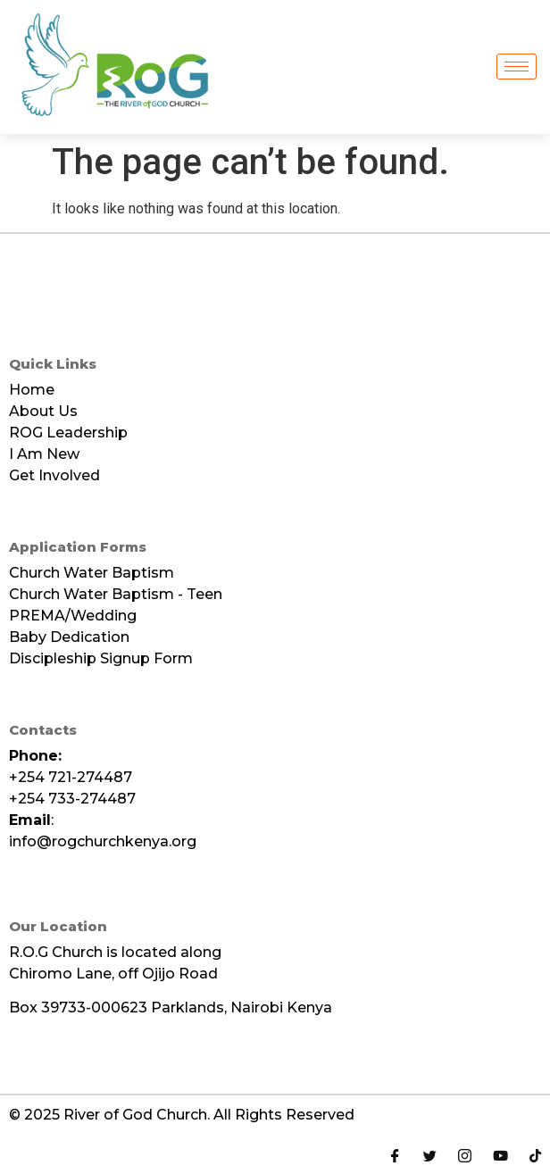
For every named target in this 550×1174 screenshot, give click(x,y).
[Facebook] (395, 1154)
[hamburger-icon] (516, 66)
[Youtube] (500, 1154)
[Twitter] (430, 1154)
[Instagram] (464, 1154)
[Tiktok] (535, 1154)
